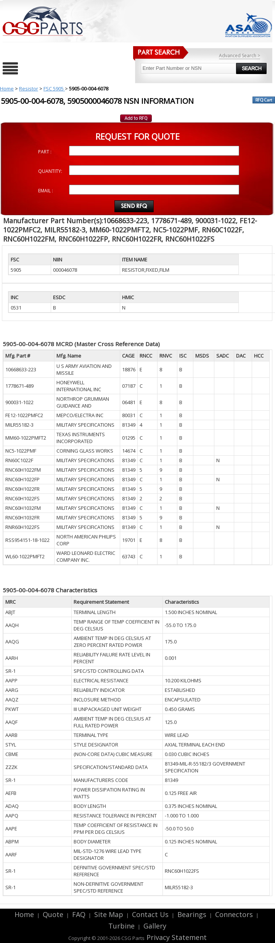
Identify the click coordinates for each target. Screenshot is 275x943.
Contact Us (150, 914)
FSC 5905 (54, 88)
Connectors (234, 914)
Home (7, 88)
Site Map (108, 914)
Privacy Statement (176, 937)
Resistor (28, 88)
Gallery (154, 925)
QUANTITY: (50, 171)
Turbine (121, 925)
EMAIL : (45, 190)
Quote (53, 914)
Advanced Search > (239, 55)
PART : (44, 151)
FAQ (78, 914)
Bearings (191, 914)
